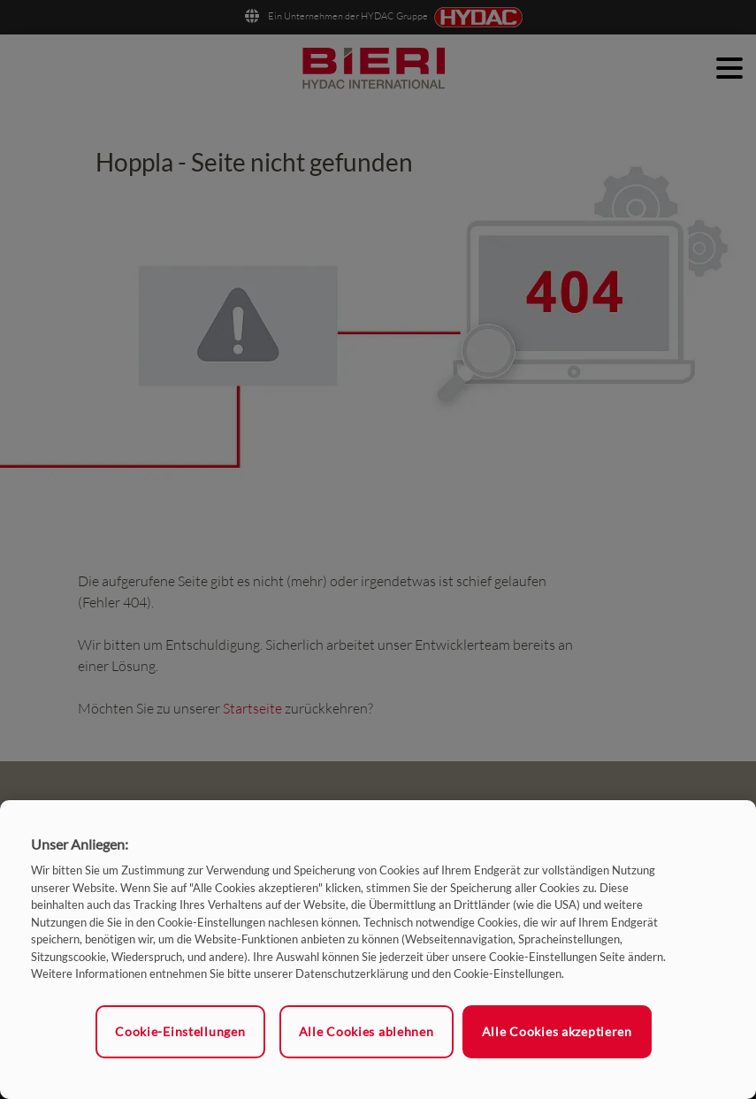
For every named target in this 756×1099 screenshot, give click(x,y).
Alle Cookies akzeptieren (557, 1031)
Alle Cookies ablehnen (366, 1031)
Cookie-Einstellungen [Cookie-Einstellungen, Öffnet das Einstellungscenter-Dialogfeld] (180, 1031)
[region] (378, 949)
